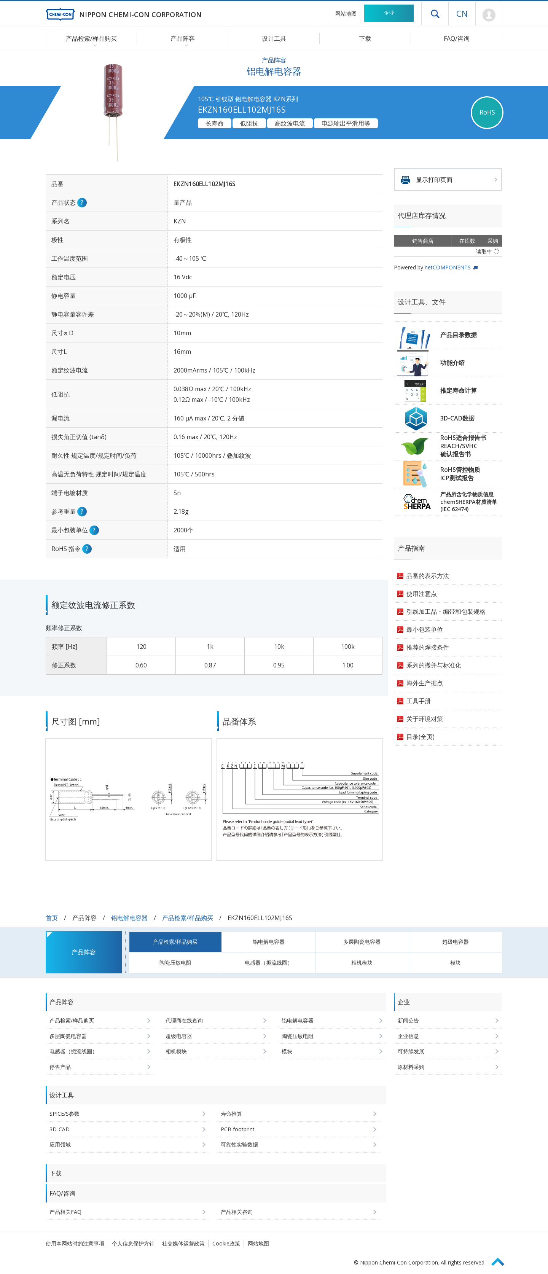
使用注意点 (421, 593)
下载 (365, 38)
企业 (389, 12)
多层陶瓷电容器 (362, 941)
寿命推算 (231, 1113)
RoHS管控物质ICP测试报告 (460, 473)
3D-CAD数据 (457, 418)
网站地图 (346, 13)
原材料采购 (411, 1066)
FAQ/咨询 (457, 38)
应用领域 (60, 1144)
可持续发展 (411, 1051)
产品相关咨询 (237, 1211)
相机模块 (362, 962)
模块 (455, 962)
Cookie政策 (226, 1243)
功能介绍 (452, 362)
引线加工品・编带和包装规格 (446, 611)
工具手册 (418, 701)
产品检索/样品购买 (187, 918)
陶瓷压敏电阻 (175, 962)
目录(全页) (420, 737)
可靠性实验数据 (239, 1144)
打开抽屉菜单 (435, 13)
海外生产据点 (424, 683)
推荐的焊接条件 (427, 647)
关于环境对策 (424, 719)
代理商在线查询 (184, 1020)
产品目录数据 (458, 335)
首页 (52, 918)
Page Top (501, 1260)
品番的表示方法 (427, 576)
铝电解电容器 (129, 918)
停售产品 (60, 1066)
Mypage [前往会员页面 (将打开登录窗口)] (489, 15)
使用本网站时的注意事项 (75, 1243)
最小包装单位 (424, 629)
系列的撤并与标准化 (433, 665)
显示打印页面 (434, 179)
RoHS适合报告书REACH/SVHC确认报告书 (463, 445)
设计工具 (274, 38)
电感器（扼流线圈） (269, 962)
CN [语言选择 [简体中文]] (462, 13)
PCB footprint (238, 1129)
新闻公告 (408, 1020)
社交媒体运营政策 (183, 1243)
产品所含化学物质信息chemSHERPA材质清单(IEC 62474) (468, 501)
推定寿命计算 (458, 390)
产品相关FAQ (65, 1211)
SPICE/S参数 (64, 1113)
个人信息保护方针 (133, 1243)
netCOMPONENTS (448, 267)
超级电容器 (455, 941)
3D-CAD (59, 1129)
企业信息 (408, 1036)
